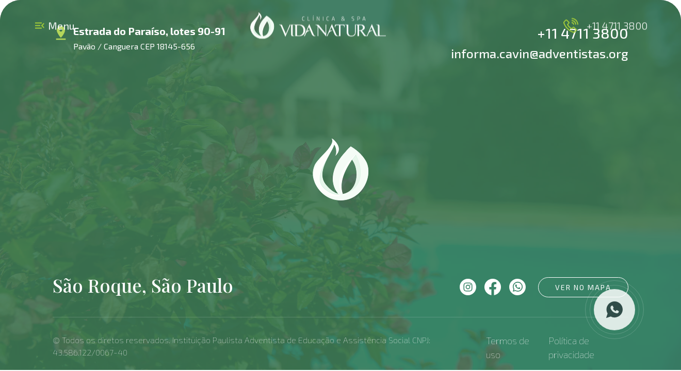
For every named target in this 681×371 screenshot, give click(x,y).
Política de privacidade (571, 347)
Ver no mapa (583, 287)
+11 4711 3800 (604, 25)
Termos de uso (507, 347)
